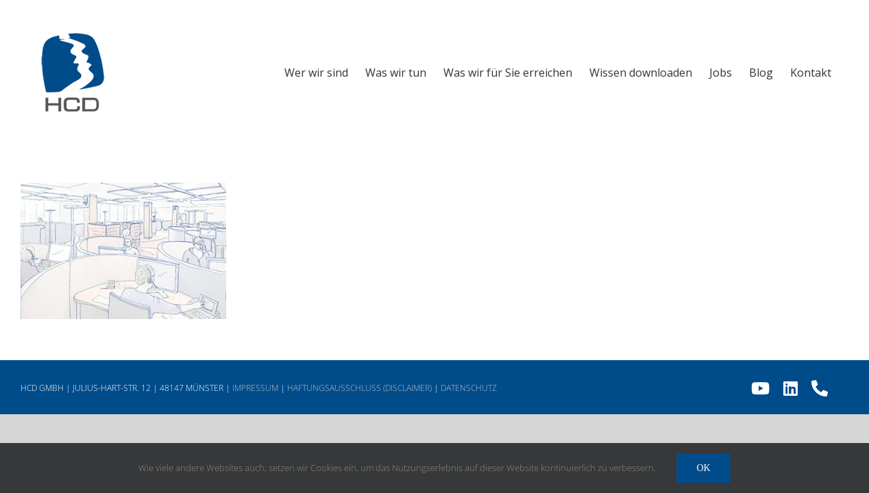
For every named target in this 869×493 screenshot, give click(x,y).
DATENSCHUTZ (469, 388)
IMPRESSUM (255, 388)
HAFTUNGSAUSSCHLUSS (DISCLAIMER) (359, 388)
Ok (703, 468)
